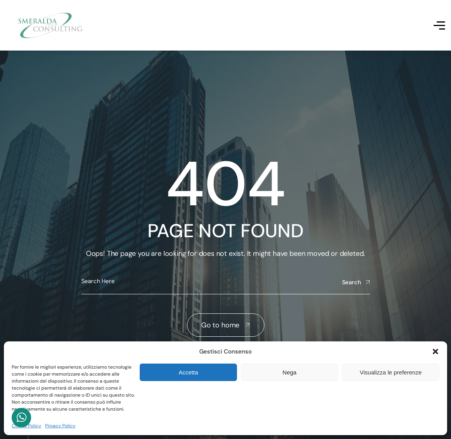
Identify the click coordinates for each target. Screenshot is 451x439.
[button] (435, 351)
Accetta (188, 372)
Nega (290, 372)
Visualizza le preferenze (391, 372)
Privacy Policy (60, 426)
